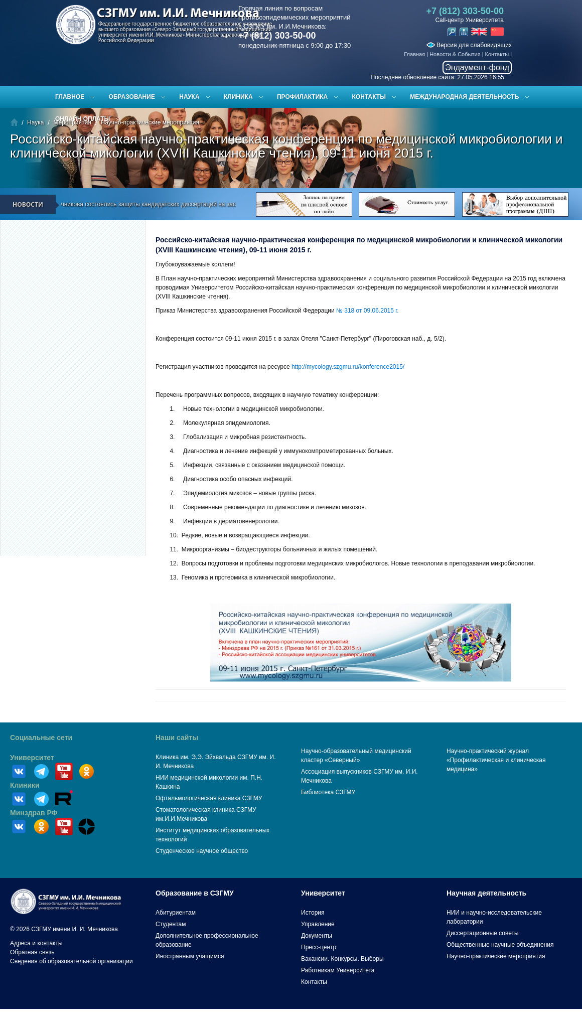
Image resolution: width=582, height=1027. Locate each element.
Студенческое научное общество (202, 850)
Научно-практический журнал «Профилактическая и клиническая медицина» (496, 760)
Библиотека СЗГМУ (328, 792)
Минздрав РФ (34, 813)
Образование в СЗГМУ (195, 893)
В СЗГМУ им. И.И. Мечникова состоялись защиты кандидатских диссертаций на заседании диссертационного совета (183, 204)
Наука (189, 96)
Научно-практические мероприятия (496, 956)
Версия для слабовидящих (469, 45)
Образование (132, 96)
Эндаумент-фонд (477, 67)
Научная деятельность (486, 893)
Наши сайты (177, 737)
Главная (414, 54)
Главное (69, 96)
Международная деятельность (464, 96)
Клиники (25, 785)
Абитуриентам (176, 912)
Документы (316, 935)
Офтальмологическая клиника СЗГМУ (209, 798)
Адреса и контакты (36, 943)
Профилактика (302, 96)
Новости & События (454, 54)
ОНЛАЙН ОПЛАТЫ (82, 118)
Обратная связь (32, 952)
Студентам (171, 924)
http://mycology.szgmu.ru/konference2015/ (348, 366)
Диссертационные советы (483, 933)
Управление (318, 924)
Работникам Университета (338, 970)
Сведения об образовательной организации (71, 961)
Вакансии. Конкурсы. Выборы (342, 958)
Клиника (238, 96)
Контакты (497, 54)
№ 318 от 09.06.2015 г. (367, 310)
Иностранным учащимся (190, 956)
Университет (32, 758)
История (313, 912)
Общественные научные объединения (500, 944)
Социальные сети (41, 737)
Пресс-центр (318, 947)
